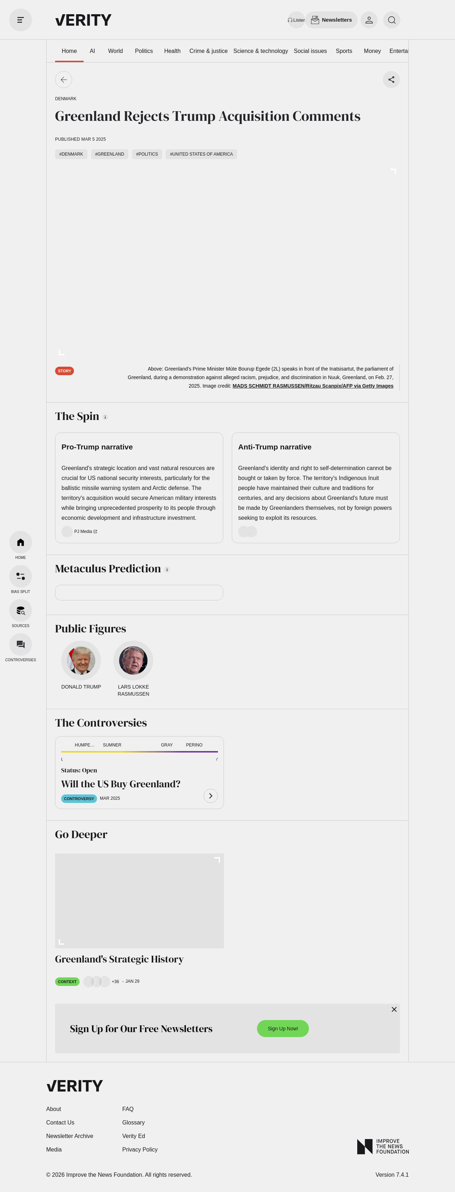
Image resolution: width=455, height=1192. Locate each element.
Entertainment (407, 51)
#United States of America (201, 154)
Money (372, 51)
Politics (144, 51)
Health (172, 51)
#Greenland (109, 154)
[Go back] (63, 79)
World (115, 51)
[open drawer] (20, 20)
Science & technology (261, 51)
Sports (344, 51)
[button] (72, 760)
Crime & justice (208, 51)
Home (69, 51)
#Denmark (71, 154)
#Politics (147, 154)
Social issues (310, 51)
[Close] (394, 1009)
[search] (391, 19)
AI (92, 51)
